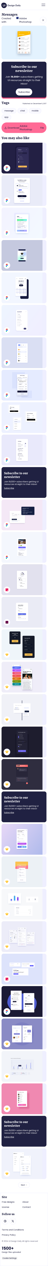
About (25, 1201)
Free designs (8, 1201)
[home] (11, 4)
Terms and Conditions (13, 1229)
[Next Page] (24, 1185)
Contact (26, 1207)
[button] (43, 5)
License (5, 1207)
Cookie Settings (10, 1258)
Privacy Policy (9, 1235)
